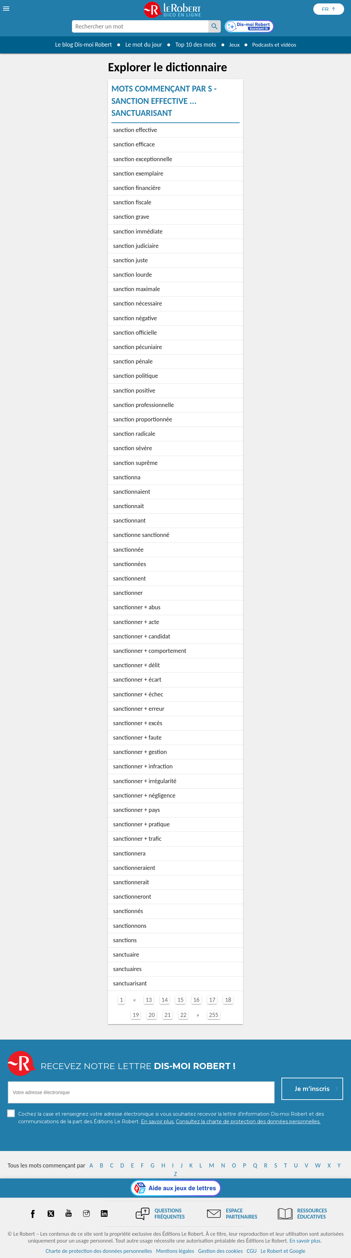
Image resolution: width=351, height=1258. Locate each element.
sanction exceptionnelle (142, 159)
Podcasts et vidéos (275, 44)
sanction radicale (134, 434)
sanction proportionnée (142, 419)
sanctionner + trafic (137, 838)
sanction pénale (133, 361)
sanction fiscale (132, 202)
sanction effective (135, 130)
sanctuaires (127, 969)
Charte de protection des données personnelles (99, 1251)
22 (183, 1015)
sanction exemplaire (138, 173)
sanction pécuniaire (137, 347)
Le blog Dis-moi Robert (81, 44)
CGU (252, 1251)
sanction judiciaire (136, 246)
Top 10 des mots (193, 44)
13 (149, 1000)
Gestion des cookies (220, 1251)
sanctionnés (128, 911)
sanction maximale (136, 289)
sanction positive (134, 390)
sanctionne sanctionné (141, 535)
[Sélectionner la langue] (328, 9)
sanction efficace (134, 144)
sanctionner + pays (136, 810)
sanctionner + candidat (141, 636)
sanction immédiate (137, 231)
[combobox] (140, 26)
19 (136, 1015)
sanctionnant (129, 520)
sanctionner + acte (136, 622)
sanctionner (128, 593)
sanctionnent (129, 578)
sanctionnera (129, 853)
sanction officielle (135, 332)
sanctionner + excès (137, 723)
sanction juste (130, 260)
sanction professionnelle (143, 405)
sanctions (125, 940)
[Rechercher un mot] (214, 26)
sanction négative (135, 318)
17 (212, 1000)
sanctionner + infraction (143, 766)
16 (196, 1000)
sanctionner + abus (136, 607)
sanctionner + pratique (141, 824)
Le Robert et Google (283, 1251)
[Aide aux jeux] (175, 1188)
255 (213, 1015)
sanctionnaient (131, 491)
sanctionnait (128, 506)
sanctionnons (129, 926)
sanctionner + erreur (138, 708)
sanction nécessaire (137, 303)
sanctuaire (126, 954)
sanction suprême (135, 463)
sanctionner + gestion (140, 752)
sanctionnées (129, 564)
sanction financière (137, 188)
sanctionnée (128, 549)
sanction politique (135, 376)
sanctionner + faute (137, 737)
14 (164, 1000)
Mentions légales (175, 1251)
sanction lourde (132, 274)
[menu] (7, 8)
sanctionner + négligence (144, 795)
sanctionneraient (134, 868)
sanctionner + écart (137, 679)
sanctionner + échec (138, 694)
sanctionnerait (131, 882)
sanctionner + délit (136, 665)
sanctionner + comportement (149, 651)
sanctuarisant (130, 983)
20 (151, 1015)
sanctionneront (132, 896)
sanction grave (131, 216)
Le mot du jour (141, 44)
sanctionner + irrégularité (145, 781)
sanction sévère (132, 448)
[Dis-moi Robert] (250, 27)
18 (228, 1000)
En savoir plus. (306, 1240)
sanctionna (127, 477)
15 (180, 1000)
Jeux (233, 44)
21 (168, 1015)
